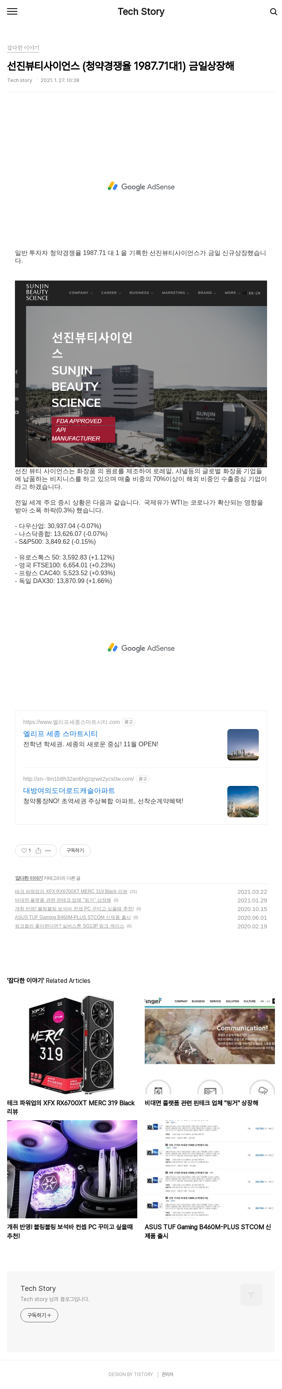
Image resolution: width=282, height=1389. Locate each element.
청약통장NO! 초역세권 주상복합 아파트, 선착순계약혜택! (103, 801)
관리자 (167, 1374)
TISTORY (143, 1374)
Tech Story (141, 11)
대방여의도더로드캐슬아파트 (69, 791)
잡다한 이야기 (28, 878)
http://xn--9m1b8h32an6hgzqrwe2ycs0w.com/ (78, 779)
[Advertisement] (141, 186)
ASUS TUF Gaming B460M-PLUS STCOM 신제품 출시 (73, 917)
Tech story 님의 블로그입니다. (55, 1299)
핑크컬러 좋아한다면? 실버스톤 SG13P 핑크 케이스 (69, 926)
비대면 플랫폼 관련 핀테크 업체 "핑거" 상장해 (63, 900)
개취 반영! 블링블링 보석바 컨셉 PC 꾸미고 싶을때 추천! (74, 908)
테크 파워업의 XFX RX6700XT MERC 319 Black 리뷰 (71, 891)
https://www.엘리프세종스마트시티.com (71, 722)
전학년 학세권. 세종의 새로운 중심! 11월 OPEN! (90, 744)
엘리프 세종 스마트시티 (60, 734)
